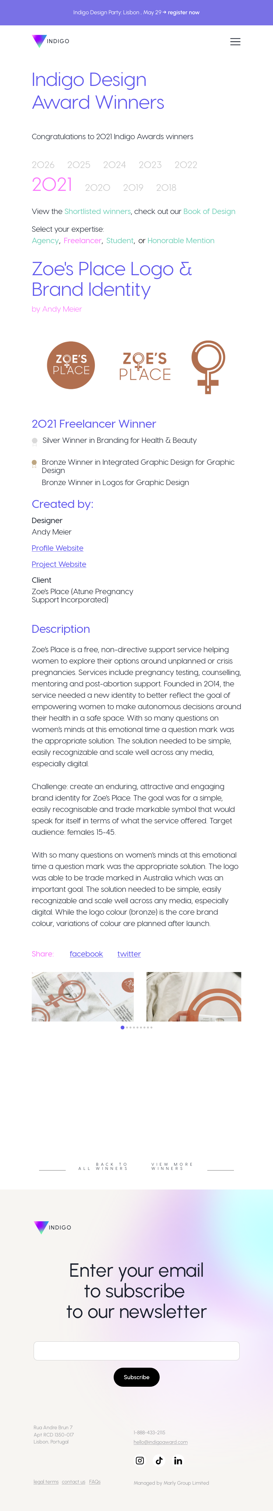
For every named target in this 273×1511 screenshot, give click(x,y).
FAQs (95, 1482)
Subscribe (137, 1377)
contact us (73, 1482)
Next (246, 1116)
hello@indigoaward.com (161, 1442)
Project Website (59, 563)
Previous (27, 1116)
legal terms (46, 1482)
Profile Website (57, 547)
